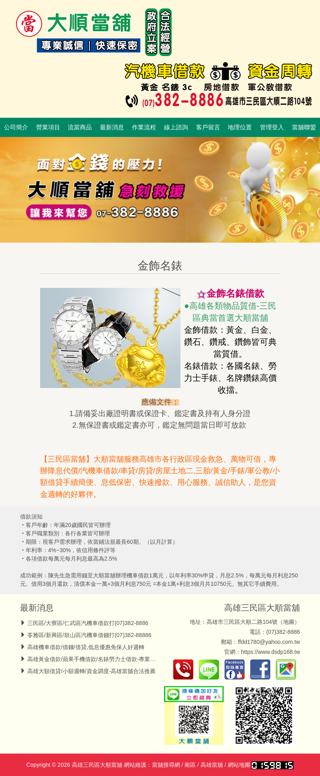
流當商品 (80, 127)
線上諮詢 (176, 127)
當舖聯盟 (304, 127)
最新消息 (112, 127)
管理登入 (272, 127)
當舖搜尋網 (166, 765)
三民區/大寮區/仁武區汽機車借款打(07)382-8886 (87, 623)
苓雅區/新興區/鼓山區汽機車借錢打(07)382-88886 (89, 635)
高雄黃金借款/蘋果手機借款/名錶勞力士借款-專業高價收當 (99, 659)
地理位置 (240, 127)
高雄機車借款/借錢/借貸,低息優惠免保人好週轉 (85, 647)
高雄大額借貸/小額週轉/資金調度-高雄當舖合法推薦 (91, 671)
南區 (190, 765)
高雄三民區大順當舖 (262, 607)
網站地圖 (239, 765)
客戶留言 (208, 127)
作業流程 (144, 127)
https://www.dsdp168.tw (270, 652)
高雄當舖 (212, 765)
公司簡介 (16, 127)
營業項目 (48, 127)
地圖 (288, 622)
